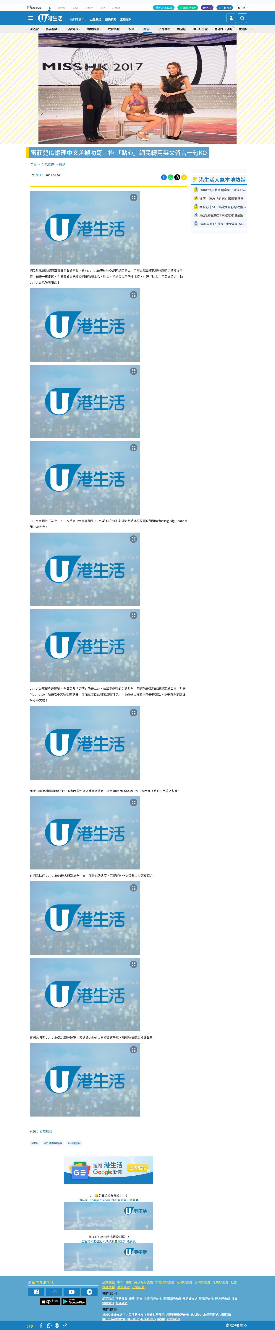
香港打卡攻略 (223, 29)
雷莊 (36, 1143)
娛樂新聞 (110, 19)
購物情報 (93, 29)
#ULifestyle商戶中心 (141, 1319)
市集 (120, 1282)
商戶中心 (207, 7)
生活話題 (48, 164)
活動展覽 (108, 1282)
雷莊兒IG (46, 1131)
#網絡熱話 (173, 1319)
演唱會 (34, 29)
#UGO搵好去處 (112, 1314)
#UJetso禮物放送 (114, 1319)
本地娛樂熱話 (54, 1143)
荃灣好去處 (202, 1282)
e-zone (116, 7)
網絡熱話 (75, 1143)
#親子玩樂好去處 (177, 1314)
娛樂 (132, 29)
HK (49, 7)
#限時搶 (225, 1314)
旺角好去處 (220, 1282)
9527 (39, 175)
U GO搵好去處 (165, 7)
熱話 (62, 164)
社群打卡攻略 (189, 7)
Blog (102, 7)
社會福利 (138, 1287)
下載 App (226, 7)
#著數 (161, 1319)
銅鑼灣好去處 (164, 1282)
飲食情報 (114, 29)
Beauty (89, 7)
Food (75, 7)
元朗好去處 (184, 1282)
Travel (61, 7)
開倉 (129, 1282)
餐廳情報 (108, 1287)
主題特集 (245, 29)
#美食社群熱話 (155, 1314)
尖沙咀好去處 (143, 1282)
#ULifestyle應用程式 (204, 1314)
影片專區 (164, 29)
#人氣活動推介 (133, 1314)
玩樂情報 (72, 29)
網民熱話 (108, 1298)
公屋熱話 (95, 19)
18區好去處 (200, 29)
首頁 (33, 164)
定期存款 (125, 19)
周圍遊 (181, 29)
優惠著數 (51, 29)
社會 (146, 29)
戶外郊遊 (123, 1287)
